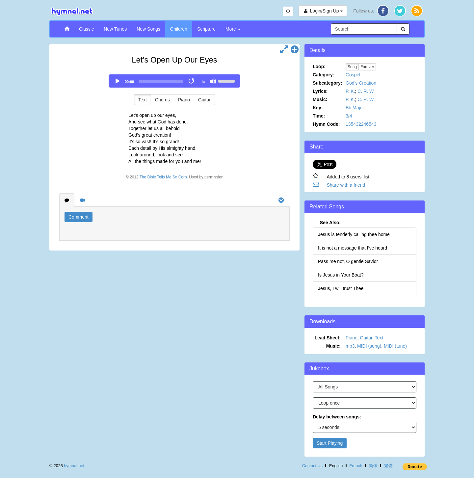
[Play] (117, 81)
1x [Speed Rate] (203, 82)
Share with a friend (346, 185)
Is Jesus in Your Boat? (341, 275)
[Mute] (213, 81)
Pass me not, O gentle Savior (348, 261)
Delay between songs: (337, 416)
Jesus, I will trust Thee (340, 288)
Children (178, 29)
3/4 (349, 116)
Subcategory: (327, 83)
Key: (318, 107)
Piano (184, 99)
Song (352, 67)
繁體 (388, 466)
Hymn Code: (326, 124)
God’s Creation (361, 83)
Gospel (353, 74)
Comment (78, 217)
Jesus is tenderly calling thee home (354, 234)
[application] (174, 81)
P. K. (350, 91)
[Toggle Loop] (192, 81)
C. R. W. (366, 91)
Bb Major (355, 107)
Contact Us (312, 466)
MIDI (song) (369, 346)
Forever (367, 67)
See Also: (330, 222)
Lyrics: (320, 91)
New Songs (148, 29)
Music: (320, 99)
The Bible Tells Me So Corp (163, 177)
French (355, 466)
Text (142, 99)
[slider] (161, 81)
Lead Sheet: (328, 337)
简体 (373, 466)
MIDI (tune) (395, 346)
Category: (323, 74)
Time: (319, 116)
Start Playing (330, 443)
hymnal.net (74, 466)
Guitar (204, 99)
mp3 (350, 346)
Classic (86, 29)
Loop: (319, 66)
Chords (162, 99)
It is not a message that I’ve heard (352, 248)
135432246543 (361, 124)
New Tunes (115, 29)
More (233, 29)
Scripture (206, 29)
